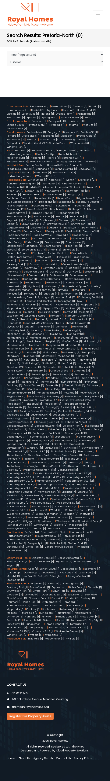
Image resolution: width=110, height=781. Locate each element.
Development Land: (19, 121)
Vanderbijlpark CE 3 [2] (21, 477)
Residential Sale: (17, 180)
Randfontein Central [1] (21, 392)
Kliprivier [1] (34, 308)
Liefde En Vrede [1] (78, 323)
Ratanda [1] (71, 392)
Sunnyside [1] (72, 448)
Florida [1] (95, 106)
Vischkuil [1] (85, 492)
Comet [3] (13, 224)
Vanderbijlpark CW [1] (49, 481)
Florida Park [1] (31, 602)
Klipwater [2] (90, 308)
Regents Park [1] (17, 396)
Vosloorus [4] (56, 627)
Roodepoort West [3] (76, 404)
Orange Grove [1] (61, 370)
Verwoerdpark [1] (49, 492)
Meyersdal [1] (55, 345)
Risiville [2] (14, 400)
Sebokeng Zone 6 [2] (20, 426)
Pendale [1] (54, 378)
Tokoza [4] (15, 459)
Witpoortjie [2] (53, 635)
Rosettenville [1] (16, 407)
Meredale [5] (30, 613)
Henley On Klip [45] (78, 282)
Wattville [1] (87, 514)
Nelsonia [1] (38, 158)
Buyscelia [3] (15, 220)
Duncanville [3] (80, 238)
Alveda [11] (65, 187)
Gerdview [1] (33, 268)
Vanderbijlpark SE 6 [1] (49, 488)
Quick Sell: (13, 172)
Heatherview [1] (35, 282)
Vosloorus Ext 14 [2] (79, 627)
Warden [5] (71, 514)
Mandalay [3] (75, 334)
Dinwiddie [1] (64, 235)
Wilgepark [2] (31, 521)
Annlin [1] (79, 187)
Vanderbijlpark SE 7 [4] (78, 488)
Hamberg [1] (70, 602)
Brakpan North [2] (68, 213)
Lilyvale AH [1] (15, 326)
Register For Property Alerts (30, 716)
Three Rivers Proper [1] (68, 455)
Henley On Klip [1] (47, 154)
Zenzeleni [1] (55, 528)
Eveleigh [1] (64, 257)
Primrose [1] (94, 385)
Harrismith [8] (15, 282)
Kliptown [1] (73, 308)
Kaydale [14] (15, 301)
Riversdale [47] (48, 400)
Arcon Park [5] (16, 191)
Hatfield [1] (37, 110)
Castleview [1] (48, 220)
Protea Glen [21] (17, 389)
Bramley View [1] (44, 216)
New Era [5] (29, 576)
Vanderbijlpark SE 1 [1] (20, 488)
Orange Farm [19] (38, 370)
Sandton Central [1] (31, 411)
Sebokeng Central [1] (75, 139)
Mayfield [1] (53, 341)
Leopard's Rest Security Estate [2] (45, 323)
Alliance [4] (50, 187)
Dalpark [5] (55, 227)
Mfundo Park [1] (91, 348)
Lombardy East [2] (18, 330)
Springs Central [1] (71, 117)
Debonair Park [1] (34, 231)
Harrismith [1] (76, 121)
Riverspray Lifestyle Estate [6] (77, 400)
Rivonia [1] (62, 620)
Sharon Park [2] (17, 429)
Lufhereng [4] (72, 330)
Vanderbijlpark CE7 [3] (37, 143)
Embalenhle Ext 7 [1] (34, 249)
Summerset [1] (16, 448)
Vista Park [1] (61, 143)
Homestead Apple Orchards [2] (26, 539)
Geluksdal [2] (15, 268)
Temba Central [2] (56, 624)
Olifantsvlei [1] (51, 367)
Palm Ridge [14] (41, 374)
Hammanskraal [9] (18, 605)
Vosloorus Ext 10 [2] (38, 499)
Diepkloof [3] (91, 231)
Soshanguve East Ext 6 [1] (48, 433)
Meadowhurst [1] (17, 345)
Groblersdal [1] (59, 275)
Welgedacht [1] (16, 517)
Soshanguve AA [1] (19, 433)
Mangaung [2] (64, 337)
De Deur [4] (32, 532)
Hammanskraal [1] (18, 110)
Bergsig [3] (55, 132)
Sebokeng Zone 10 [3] (20, 418)
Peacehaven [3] (35, 378)
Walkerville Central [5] (20, 514)
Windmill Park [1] (17, 128)
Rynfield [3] (68, 407)
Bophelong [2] (16, 209)
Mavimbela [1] (35, 341)
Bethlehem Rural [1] (43, 150)
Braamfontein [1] (40, 587)
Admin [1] (72, 180)
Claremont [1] (84, 220)
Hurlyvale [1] (64, 290)
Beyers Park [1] (66, 198)
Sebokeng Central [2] (66, 414)
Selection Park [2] (74, 426)
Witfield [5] (36, 635)
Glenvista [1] (14, 271)
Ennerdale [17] (71, 249)
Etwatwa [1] (39, 253)
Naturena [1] (65, 613)
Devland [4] (73, 231)
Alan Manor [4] (51, 183)
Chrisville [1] (94, 587)
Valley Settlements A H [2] (40, 470)
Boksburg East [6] (72, 569)
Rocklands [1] (15, 404)
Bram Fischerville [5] (19, 216)
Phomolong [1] (49, 382)
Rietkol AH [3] (58, 543)
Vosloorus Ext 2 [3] (18, 503)
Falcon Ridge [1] (82, 257)
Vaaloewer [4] (92, 466)
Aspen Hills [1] (34, 191)
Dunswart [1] (50, 572)
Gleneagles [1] (92, 268)
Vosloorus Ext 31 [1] (18, 506)
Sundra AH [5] (15, 547)
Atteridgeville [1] (55, 191)
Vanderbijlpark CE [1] (20, 473)
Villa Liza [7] (69, 492)
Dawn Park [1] (42, 172)
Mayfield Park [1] (72, 341)
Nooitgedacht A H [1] (76, 539)
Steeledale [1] (15, 580)
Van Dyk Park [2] (68, 470)
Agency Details (43, 758)
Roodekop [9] (52, 404)
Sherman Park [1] (17, 161)
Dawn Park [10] (61, 591)
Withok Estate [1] (17, 550)
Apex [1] (33, 569)
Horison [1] (68, 110)
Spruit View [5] (40, 444)
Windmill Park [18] (92, 521)
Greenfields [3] (17, 275)
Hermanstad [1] (16, 286)
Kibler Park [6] (15, 304)
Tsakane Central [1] (51, 459)
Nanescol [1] (14, 360)
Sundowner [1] (35, 624)
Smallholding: (16, 532)
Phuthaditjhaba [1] (71, 382)
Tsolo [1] (88, 462)
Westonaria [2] (83, 517)
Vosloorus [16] (15, 499)
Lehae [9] (42, 319)
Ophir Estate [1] (16, 370)
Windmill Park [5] (17, 635)
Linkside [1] (13, 114)
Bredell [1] (62, 216)
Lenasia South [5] (82, 319)
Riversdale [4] (32, 620)
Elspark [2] (58, 598)
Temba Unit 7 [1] (39, 451)
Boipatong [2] (67, 202)
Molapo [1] (88, 352)
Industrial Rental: (17, 569)
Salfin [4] (32, 139)
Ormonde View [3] (18, 374)
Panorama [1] (83, 374)
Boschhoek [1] (59, 209)
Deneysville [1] (57, 121)
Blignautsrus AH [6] (89, 198)
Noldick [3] (13, 363)
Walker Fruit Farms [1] (42, 161)
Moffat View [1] (52, 352)
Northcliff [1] (49, 363)
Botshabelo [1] (93, 209)
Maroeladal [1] (84, 337)
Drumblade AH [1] (59, 238)
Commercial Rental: (19, 558)
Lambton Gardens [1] (79, 315)
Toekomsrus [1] (93, 455)
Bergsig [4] (75, 194)
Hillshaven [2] (53, 286)
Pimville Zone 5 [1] (67, 616)
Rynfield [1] (72, 638)
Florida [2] (58, 260)
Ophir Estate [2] (16, 543)
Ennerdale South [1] (19, 253)
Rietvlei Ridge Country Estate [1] (84, 396)
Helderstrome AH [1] (48, 536)
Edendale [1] (93, 594)
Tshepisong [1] (38, 627)
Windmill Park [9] (17, 147)
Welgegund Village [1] (70, 161)
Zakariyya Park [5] (18, 528)
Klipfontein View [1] (67, 304)
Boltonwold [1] (64, 205)
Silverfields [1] (57, 429)
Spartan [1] (33, 117)
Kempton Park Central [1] (40, 301)
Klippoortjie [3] (16, 308)
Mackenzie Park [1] (18, 334)
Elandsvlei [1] (34, 246)
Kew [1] (81, 301)
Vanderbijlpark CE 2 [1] (77, 473)
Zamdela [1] (38, 528)
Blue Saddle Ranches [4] (22, 202)
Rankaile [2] (14, 620)
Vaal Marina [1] (72, 466)
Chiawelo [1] (66, 220)
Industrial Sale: (16, 165)
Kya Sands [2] (73, 165)
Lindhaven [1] (46, 326)
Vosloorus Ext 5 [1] (42, 506)
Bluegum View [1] (67, 150)
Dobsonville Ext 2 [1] (19, 238)
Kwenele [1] (86, 312)
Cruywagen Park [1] (83, 224)
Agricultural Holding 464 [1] (23, 183)
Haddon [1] (30, 279)
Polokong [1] (14, 385)
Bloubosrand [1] (40, 106)
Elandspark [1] (15, 246)
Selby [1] (43, 576)
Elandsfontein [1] (17, 598)
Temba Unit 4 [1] (18, 451)
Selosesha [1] (94, 426)
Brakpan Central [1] (43, 213)
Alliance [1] (54, 583)
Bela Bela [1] (22, 150)
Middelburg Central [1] (20, 169)
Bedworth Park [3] (77, 191)
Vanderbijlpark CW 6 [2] (84, 484)
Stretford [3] (76, 444)
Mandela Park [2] (17, 337)
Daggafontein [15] (18, 227)
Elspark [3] (13, 249)
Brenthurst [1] (71, 132)
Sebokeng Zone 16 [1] (78, 418)
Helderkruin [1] (55, 282)
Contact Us (63, 758)
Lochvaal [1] (79, 326)
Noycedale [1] (86, 363)
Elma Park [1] (74, 246)
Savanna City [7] (41, 414)
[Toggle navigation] (98, 14)
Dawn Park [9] (91, 227)
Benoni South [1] (35, 165)
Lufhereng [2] (68, 609)
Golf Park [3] (57, 271)
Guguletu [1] (14, 279)
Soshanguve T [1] (65, 436)
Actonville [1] (56, 180)
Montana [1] (49, 356)
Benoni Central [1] (55, 194)
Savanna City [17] (49, 139)
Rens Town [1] (36, 396)
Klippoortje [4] (90, 304)
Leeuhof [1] (28, 319)
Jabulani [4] (51, 293)
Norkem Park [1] (84, 613)
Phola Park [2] (29, 382)
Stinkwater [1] (59, 444)
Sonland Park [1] (93, 429)
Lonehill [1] (37, 330)
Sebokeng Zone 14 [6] (49, 418)
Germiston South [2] (54, 268)
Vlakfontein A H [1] (87, 495)
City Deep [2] (33, 572)
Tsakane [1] (30, 459)
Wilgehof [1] (14, 521)
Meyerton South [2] (69, 348)
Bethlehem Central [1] (20, 198)
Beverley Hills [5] (45, 198)
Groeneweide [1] (80, 275)
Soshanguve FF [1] (76, 433)
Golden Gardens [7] (35, 271)
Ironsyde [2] (14, 293)
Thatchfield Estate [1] (63, 451)
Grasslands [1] (30, 136)
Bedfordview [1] (36, 132)
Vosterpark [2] (39, 510)
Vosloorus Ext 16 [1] (87, 499)
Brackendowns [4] (18, 213)
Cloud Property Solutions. (72, 750)
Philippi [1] (13, 382)
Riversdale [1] (57, 125)
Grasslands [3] (93, 271)
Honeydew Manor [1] (21, 290)
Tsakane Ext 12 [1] (75, 459)
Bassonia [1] (39, 121)
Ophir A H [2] (69, 367)
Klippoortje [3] (16, 609)
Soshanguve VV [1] (18, 440)
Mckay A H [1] (92, 341)
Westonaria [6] (79, 143)
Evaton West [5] (45, 257)
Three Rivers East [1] (40, 455)
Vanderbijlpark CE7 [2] (21, 481)
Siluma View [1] (38, 429)
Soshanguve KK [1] (41, 436)
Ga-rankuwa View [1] (75, 264)
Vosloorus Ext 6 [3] (66, 506)
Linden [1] (30, 326)
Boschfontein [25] (37, 209)
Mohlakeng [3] (71, 352)
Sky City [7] (74, 429)
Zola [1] (89, 117)
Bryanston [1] (60, 587)
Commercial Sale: (18, 106)
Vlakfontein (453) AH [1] (59, 495)
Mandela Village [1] (42, 337)
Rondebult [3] (33, 404)
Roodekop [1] (79, 620)
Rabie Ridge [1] (55, 389)
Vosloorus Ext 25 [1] (18, 631)
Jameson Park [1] (71, 293)
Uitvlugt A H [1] (87, 169)
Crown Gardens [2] (33, 224)
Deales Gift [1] (89, 132)
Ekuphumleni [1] (54, 242)
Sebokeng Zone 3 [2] (78, 422)
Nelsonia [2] (49, 360)
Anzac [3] (93, 187)
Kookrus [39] (15, 312)
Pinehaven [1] (92, 382)
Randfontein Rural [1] (49, 392)
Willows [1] (48, 521)
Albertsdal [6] (15, 187)
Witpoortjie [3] (78, 525)
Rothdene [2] (36, 407)
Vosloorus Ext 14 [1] (62, 499)
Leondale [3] (15, 323)
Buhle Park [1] (77, 587)
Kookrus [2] (33, 609)
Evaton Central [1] (59, 253)
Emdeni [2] (54, 249)
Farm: (11, 150)
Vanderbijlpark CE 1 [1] (47, 473)
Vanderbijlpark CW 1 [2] (79, 481)
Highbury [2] (35, 286)
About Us (24, 758)
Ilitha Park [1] (81, 290)
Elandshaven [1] (75, 242)
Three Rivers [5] (16, 455)
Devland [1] (79, 591)
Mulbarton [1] (66, 356)
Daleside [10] (39, 227)
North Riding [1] (31, 363)
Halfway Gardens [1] (51, 279)
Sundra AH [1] (35, 448)
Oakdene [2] (15, 367)
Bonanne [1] (82, 205)
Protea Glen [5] (86, 136)
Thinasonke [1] (87, 451)
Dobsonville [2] (82, 235)
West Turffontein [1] (60, 517)
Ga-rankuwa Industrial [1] (45, 264)
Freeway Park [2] (17, 264)
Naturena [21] (32, 360)
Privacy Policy (83, 758)
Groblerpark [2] (38, 275)
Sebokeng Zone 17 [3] (20, 422)
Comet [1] (26, 172)
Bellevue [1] (14, 194)
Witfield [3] (60, 525)
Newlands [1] (88, 360)
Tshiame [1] (74, 125)
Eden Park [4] (15, 242)
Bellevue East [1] (33, 194)
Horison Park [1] (86, 110)
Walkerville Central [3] (69, 631)
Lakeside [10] (15, 315)
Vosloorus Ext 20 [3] (43, 503)
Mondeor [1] (68, 136)
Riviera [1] (49, 620)
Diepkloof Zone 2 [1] (19, 235)
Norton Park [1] (67, 363)
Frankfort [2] (74, 260)
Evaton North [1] (80, 253)
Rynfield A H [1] (85, 407)
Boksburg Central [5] (71, 558)
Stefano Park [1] (77, 543)
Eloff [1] (64, 532)
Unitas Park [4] (52, 466)
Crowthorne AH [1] (58, 224)
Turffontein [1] (15, 466)
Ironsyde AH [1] (33, 293)
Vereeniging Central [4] (21, 492)
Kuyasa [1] (70, 312)
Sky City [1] (95, 620)
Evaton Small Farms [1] (20, 257)
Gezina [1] (75, 268)
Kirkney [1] (48, 304)
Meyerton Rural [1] (18, 158)
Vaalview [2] (15, 470)
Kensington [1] (66, 301)
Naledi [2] (82, 356)
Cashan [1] (31, 220)
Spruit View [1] (15, 624)
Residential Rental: (18, 583)
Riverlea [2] (30, 400)
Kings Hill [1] (33, 304)
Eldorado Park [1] (54, 246)
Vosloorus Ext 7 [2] (90, 506)
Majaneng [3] (40, 334)
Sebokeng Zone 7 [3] (48, 426)
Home (11, 758)
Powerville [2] (54, 385)
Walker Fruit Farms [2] (78, 510)
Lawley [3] (13, 319)
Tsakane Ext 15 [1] (17, 462)
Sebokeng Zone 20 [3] (49, 422)
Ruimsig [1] (52, 407)
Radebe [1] (73, 389)
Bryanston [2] (64, 561)
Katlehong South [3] (90, 297)
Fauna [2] (13, 260)
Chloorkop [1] (15, 572)
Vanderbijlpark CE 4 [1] (51, 477)
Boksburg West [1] (43, 205)
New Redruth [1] (68, 360)
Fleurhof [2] (27, 260)
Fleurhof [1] (13, 602)
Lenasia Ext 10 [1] (60, 319)
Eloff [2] (88, 246)
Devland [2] (80, 106)
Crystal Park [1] (42, 591)
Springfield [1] (50, 117)
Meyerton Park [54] (19, 348)
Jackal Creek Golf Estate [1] (49, 605)
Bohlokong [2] (48, 202)
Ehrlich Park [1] (34, 242)
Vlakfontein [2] (34, 495)
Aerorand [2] (87, 180)
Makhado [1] (58, 334)
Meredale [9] (37, 345)
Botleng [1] (75, 209)
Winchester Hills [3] (68, 521)
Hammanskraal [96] (77, 279)
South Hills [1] (87, 440)
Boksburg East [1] (17, 587)
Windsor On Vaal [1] (20, 525)
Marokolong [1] (16, 341)
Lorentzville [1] (30, 114)
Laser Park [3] (87, 572)
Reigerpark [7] (16, 139)
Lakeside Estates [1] (37, 315)
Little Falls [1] (35, 638)
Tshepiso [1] (58, 462)
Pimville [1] (48, 616)
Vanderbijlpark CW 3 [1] (21, 484)
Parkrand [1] (32, 616)
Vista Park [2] (15, 495)
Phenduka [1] (71, 378)
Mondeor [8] (32, 356)
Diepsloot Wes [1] (43, 235)
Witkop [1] (92, 161)
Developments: (17, 132)
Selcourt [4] (14, 143)
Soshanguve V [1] (88, 436)
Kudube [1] (31, 312)
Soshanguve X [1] (42, 440)
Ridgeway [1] (55, 396)
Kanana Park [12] (66, 297)
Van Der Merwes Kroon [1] (60, 547)
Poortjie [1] (53, 158)
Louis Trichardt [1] (69, 154)
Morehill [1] (47, 114)
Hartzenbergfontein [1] (21, 154)
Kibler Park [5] (76, 605)
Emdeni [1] (72, 598)
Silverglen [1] (58, 576)
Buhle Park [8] (78, 216)
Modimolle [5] (32, 352)
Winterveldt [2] (43, 525)
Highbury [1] (53, 110)
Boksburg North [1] (19, 205)
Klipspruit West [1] (53, 308)
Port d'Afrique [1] (34, 385)
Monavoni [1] (15, 356)
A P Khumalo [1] (37, 180)
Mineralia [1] (14, 352)
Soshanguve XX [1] (66, 440)
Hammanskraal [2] (64, 172)
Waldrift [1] (56, 510)
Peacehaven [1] (54, 638)
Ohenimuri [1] (33, 367)
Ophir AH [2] (86, 367)
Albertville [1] (33, 187)
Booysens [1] (92, 569)
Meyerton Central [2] (78, 345)
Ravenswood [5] (90, 392)
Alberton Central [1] (74, 183)
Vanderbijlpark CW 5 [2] (52, 484)
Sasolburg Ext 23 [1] (84, 411)
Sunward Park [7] (92, 448)
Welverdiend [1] (37, 517)
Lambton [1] (57, 315)
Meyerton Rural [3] (43, 348)
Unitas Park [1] (34, 547)
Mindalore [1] (48, 613)
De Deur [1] (87, 150)
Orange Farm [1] (66, 114)
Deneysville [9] (55, 231)
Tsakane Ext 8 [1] (39, 462)
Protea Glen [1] (16, 117)
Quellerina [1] (36, 389)
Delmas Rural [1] (61, 106)
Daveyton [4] (72, 227)
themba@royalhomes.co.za (30, 707)
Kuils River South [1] (51, 312)
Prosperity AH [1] (38, 543)
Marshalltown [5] (89, 609)
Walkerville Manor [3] (49, 514)
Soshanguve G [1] (17, 436)
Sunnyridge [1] (53, 448)
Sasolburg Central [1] (58, 411)
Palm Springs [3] (63, 374)
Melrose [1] (13, 613)
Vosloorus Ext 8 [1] (18, 510)
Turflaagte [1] (33, 466)
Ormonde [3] (81, 370)
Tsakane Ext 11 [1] (17, 627)
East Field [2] (75, 594)
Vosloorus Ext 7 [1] (43, 631)
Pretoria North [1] (75, 385)
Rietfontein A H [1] (72, 158)
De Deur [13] (14, 231)
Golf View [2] (75, 271)
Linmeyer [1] (63, 326)
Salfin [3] (12, 411)
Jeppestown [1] (93, 293)
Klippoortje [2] (50, 136)
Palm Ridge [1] (86, 114)
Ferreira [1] (13, 136)
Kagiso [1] (48, 297)
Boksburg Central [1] (89, 202)
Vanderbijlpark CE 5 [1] (81, 477)
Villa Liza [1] (90, 125)
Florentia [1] (43, 260)
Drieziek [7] (39, 238)
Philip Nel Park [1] (91, 378)
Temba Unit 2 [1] (80, 624)
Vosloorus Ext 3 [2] (68, 503)
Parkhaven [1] (15, 378)
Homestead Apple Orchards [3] (83, 286)
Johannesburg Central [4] (24, 297)
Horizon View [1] (45, 290)
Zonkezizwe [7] (74, 528)
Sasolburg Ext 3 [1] (18, 414)
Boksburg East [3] (18, 561)
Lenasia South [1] (17, 125)
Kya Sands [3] (68, 572)
